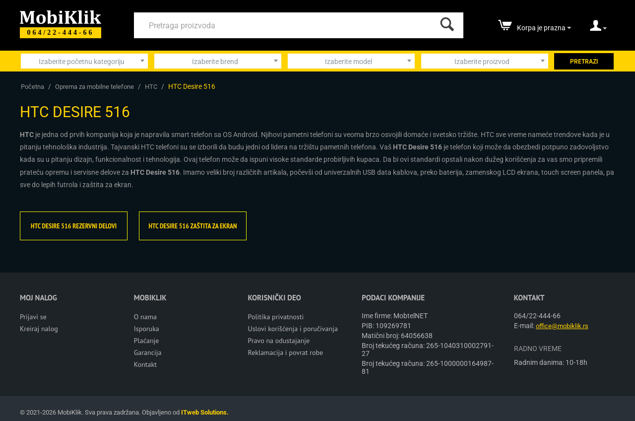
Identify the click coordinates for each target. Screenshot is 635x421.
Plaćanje (146, 340)
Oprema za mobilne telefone (94, 86)
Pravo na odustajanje (279, 340)
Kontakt (145, 364)
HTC (151, 86)
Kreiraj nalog (39, 328)
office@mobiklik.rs (562, 326)
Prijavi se (33, 316)
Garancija (148, 352)
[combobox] (84, 61)
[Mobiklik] (60, 16)
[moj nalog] (598, 28)
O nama (145, 316)
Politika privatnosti (276, 316)
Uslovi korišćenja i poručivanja (293, 328)
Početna (32, 86)
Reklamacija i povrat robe (285, 352)
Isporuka (146, 328)
